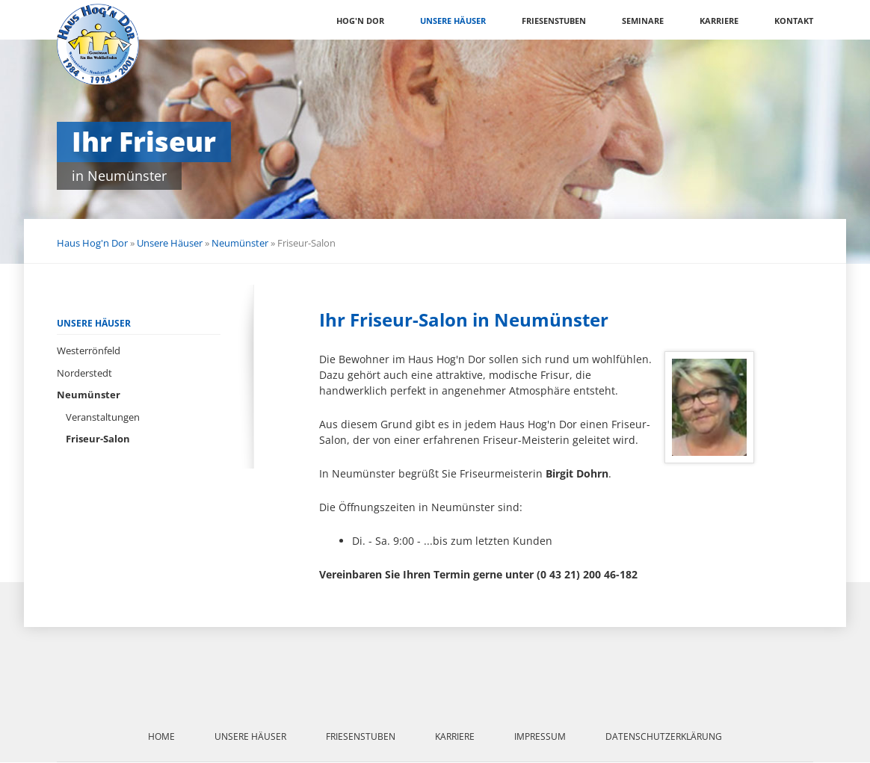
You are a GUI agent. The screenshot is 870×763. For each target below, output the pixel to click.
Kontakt (793, 20)
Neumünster (240, 243)
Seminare (643, 20)
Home (161, 736)
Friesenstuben (554, 20)
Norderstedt (84, 373)
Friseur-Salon (98, 438)
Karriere (719, 20)
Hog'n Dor (360, 20)
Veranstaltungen (103, 417)
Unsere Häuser (453, 20)
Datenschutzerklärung (663, 736)
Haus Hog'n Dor (92, 243)
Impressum (540, 736)
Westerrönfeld (88, 350)
